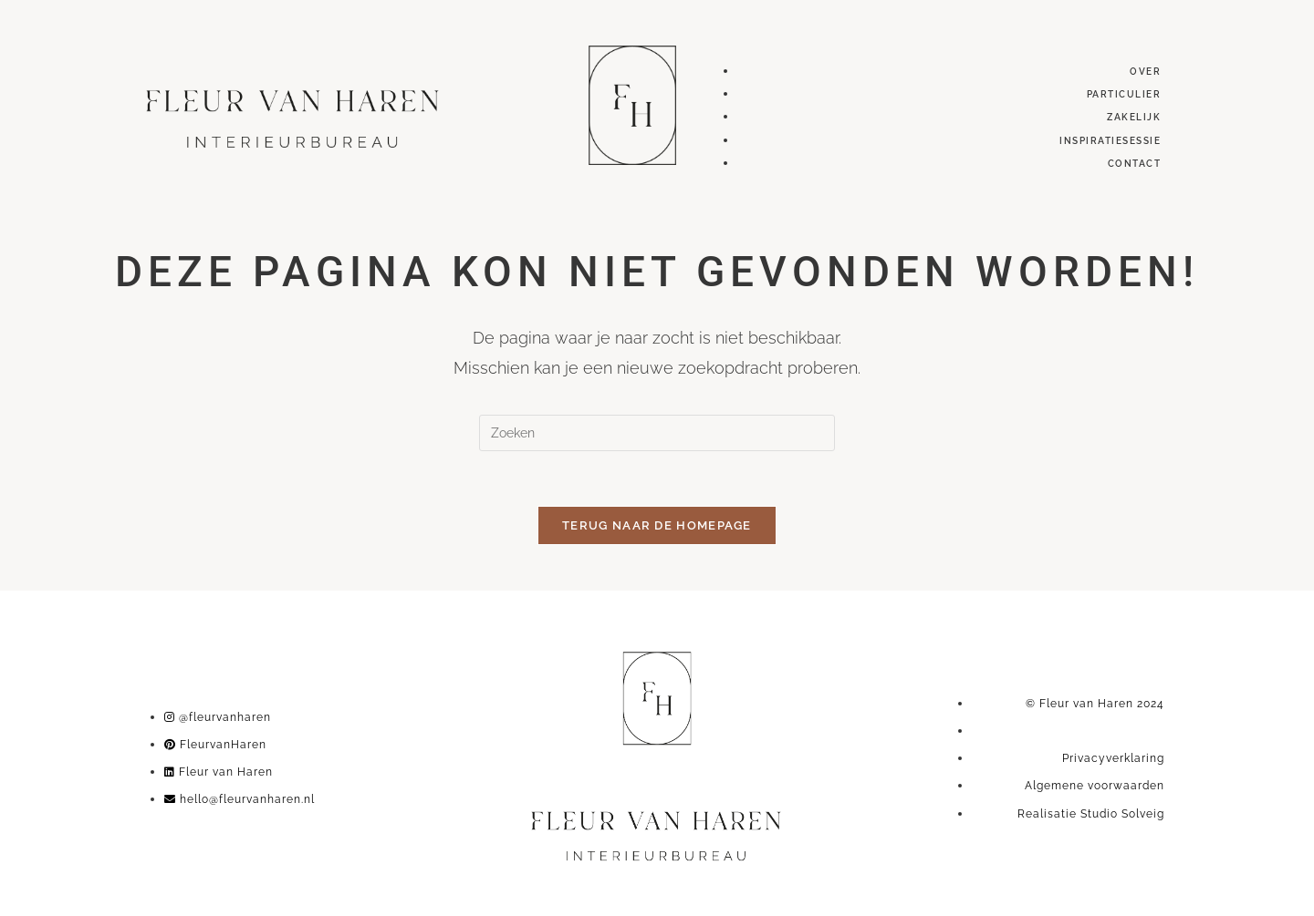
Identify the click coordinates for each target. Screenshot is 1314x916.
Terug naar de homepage (657, 525)
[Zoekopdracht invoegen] (657, 433)
